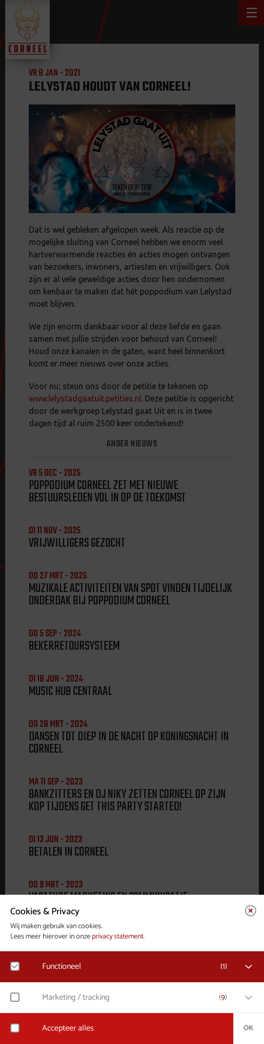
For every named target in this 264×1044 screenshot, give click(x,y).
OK (248, 1028)
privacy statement (117, 937)
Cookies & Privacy (45, 911)
